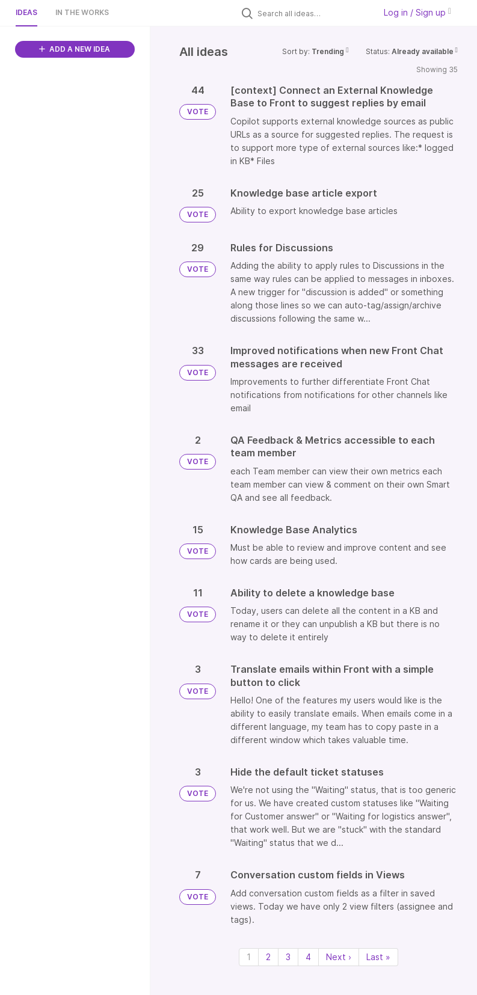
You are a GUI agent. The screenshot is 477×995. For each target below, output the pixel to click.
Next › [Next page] (338, 957)
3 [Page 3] (288, 957)
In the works (82, 12)
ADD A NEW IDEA (74, 49)
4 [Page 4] (308, 957)
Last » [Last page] (378, 957)
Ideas (26, 12)
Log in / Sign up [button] (417, 12)
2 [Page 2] (268, 957)
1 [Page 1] (249, 957)
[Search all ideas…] (313, 13)
